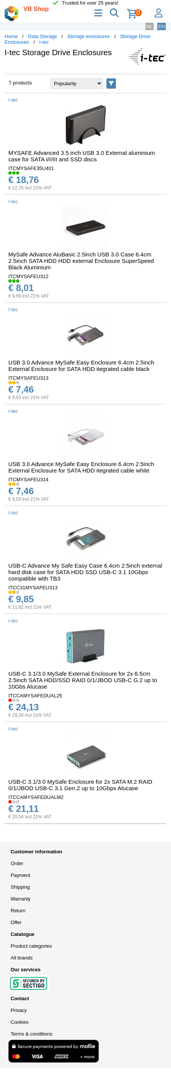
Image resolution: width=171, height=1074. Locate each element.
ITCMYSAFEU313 (28, 378)
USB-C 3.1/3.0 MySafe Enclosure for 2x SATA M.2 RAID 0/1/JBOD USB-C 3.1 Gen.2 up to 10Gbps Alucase (80, 784)
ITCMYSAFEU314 (28, 479)
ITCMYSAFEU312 (28, 276)
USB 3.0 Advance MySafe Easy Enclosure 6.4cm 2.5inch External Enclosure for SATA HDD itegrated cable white (81, 467)
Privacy (19, 1010)
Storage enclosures (88, 36)
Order (17, 863)
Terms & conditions (31, 1034)
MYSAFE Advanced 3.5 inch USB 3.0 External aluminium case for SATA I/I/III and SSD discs (81, 156)
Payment (20, 875)
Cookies (19, 1022)
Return (18, 910)
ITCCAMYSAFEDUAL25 (35, 695)
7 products (20, 83)
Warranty (20, 899)
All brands (22, 958)
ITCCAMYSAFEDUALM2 (35, 797)
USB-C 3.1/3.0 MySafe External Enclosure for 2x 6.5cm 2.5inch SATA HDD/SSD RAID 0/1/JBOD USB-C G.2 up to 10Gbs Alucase (82, 680)
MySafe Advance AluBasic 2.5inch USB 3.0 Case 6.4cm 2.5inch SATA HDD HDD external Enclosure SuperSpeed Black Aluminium (81, 260)
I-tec (44, 42)
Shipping (20, 887)
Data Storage (42, 36)
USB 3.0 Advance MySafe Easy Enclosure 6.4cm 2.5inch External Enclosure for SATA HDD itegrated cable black (81, 365)
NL (149, 26)
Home (11, 36)
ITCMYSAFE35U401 (31, 168)
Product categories (31, 946)
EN (161, 26)
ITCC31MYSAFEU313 (32, 587)
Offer (16, 922)
